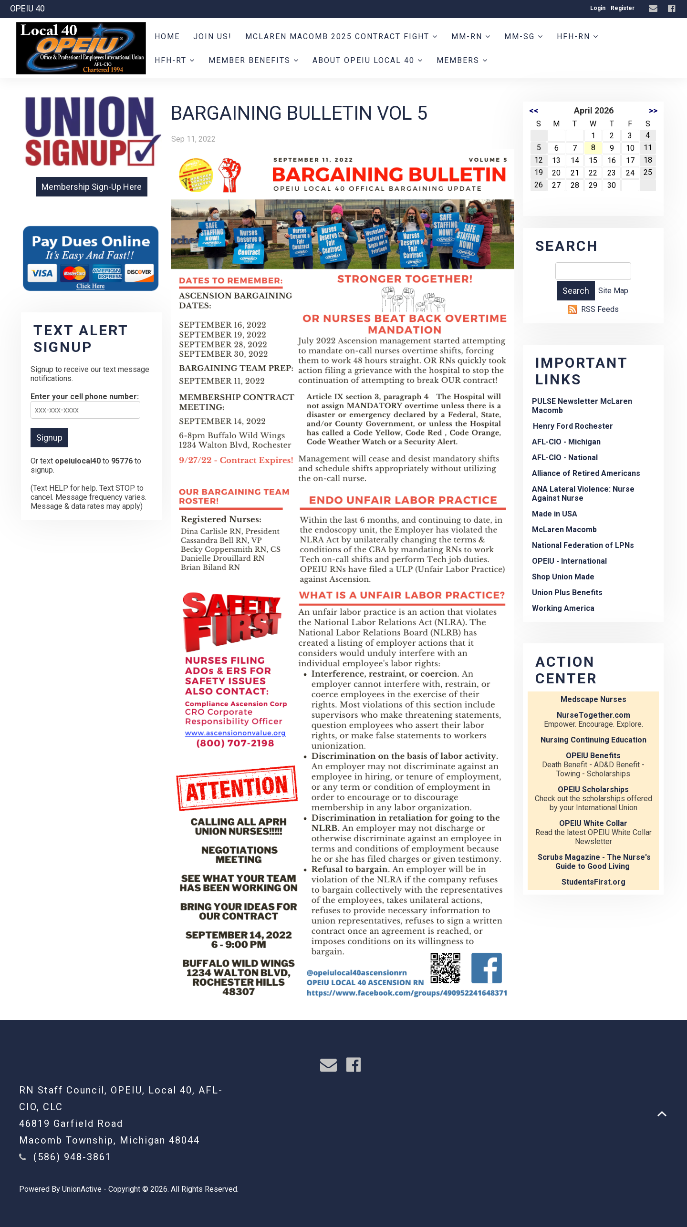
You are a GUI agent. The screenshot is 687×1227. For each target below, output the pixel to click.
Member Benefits (253, 60)
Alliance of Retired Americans (586, 473)
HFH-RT (175, 60)
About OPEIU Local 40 (367, 60)
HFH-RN (578, 36)
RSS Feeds (600, 309)
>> (653, 110)
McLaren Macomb (564, 529)
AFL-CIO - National (565, 457)
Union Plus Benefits (567, 592)
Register (623, 8)
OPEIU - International (569, 561)
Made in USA (554, 513)
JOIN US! (212, 36)
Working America (563, 608)
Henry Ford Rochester (573, 426)
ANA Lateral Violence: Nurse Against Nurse (583, 494)
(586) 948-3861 (72, 1157)
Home (167, 36)
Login (597, 8)
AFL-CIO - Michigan (566, 441)
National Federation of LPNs (583, 545)
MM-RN (471, 36)
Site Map (613, 290)
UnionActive (82, 1189)
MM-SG (523, 36)
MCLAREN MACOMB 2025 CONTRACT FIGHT (341, 36)
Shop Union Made (563, 576)
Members (462, 60)
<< (534, 110)
